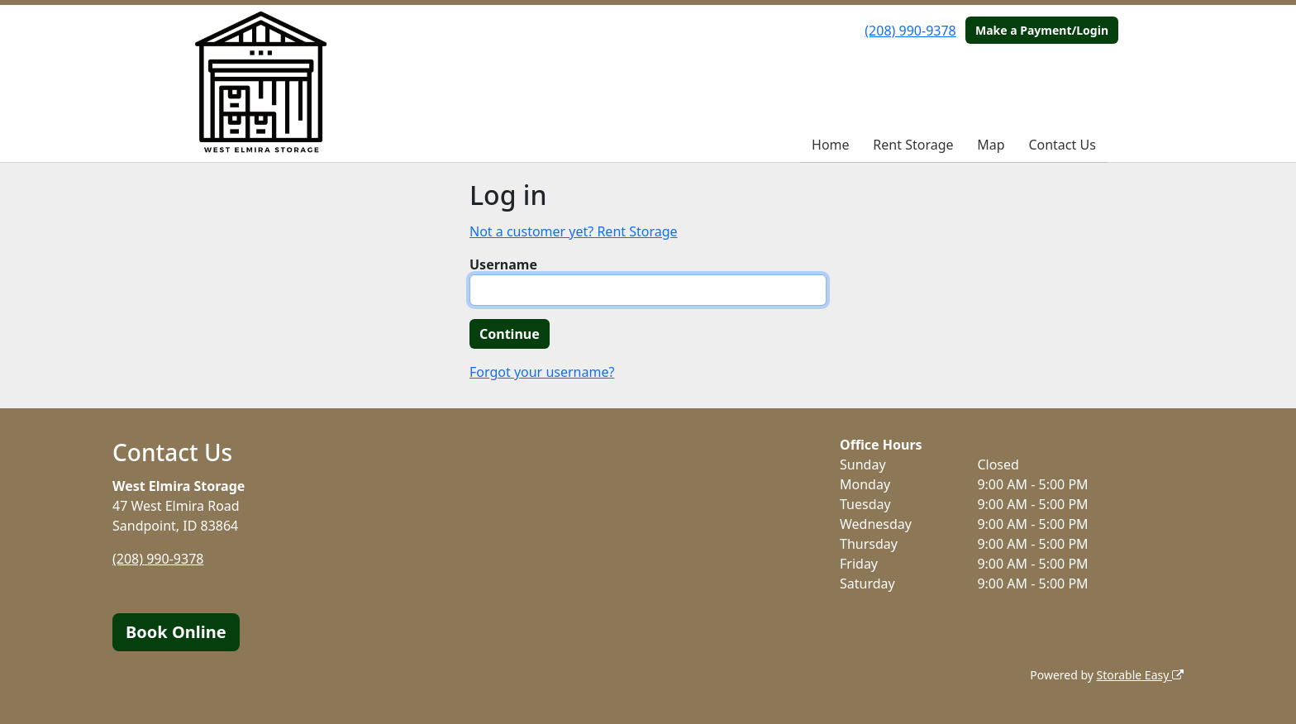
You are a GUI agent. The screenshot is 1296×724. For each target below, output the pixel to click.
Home (831, 145)
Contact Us (1061, 145)
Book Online (176, 632)
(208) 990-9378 (910, 30)
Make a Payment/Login (1041, 30)
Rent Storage (913, 145)
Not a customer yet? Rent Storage (573, 231)
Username (503, 264)
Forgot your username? (541, 372)
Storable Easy (1140, 675)
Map (990, 145)
